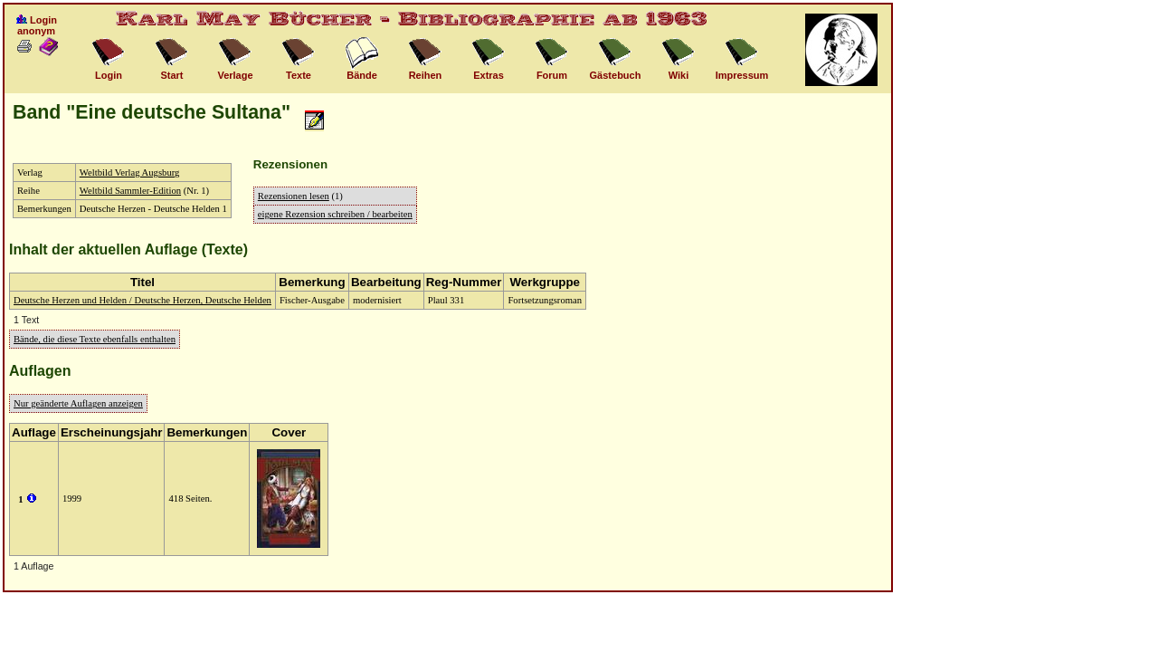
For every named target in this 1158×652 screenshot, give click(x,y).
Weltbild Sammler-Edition (130, 191)
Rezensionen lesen (293, 196)
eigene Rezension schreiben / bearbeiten (335, 214)
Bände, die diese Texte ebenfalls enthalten (95, 339)
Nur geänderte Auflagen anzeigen (78, 403)
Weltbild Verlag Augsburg (130, 172)
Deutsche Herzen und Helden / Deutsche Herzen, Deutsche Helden (142, 300)
